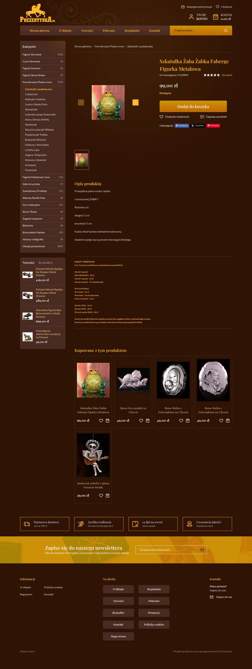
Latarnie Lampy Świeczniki (40, 114)
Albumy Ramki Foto (43, 198)
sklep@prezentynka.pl (199, 7)
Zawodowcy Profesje (43, 191)
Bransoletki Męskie (43, 232)
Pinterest (215, 126)
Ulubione (226, 7)
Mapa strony (118, 636)
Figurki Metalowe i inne (43, 177)
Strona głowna (39, 30)
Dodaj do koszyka (193, 106)
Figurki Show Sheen (43, 75)
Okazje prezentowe (43, 246)
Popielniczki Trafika (36, 134)
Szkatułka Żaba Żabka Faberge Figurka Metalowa (93, 410)
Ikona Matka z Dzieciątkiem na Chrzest (173, 410)
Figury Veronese (43, 54)
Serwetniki (31, 109)
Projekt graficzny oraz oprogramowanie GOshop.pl (203, 651)
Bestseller (118, 612)
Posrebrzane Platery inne (43, 82)
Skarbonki (31, 124)
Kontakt (154, 30)
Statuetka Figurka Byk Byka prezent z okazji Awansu (48, 313)
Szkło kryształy (43, 184)
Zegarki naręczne (43, 219)
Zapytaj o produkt (216, 116)
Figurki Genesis (43, 68)
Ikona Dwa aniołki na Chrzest (133, 410)
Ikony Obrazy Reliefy (37, 119)
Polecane (109, 30)
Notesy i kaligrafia (43, 239)
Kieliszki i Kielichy (35, 99)
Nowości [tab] (28, 263)
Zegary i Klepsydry (36, 155)
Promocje (154, 612)
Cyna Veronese (43, 61)
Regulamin (132, 30)
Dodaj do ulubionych (177, 116)
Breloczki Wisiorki (35, 140)
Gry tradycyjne (43, 205)
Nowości (87, 30)
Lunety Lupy (32, 150)
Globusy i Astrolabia (37, 145)
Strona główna (83, 46)
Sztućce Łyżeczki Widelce (39, 129)
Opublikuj (199, 126)
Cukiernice (31, 94)
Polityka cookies (53, 587)
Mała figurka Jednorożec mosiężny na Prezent (48, 334)
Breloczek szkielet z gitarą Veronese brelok (93, 485)
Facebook (183, 126)
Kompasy (30, 165)
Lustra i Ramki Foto (36, 104)
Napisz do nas (224, 597)
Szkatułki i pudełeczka (38, 89)
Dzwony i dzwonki (35, 160)
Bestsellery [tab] (45, 263)
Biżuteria (43, 225)
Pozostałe (31, 170)
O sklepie (65, 30)
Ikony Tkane (43, 212)
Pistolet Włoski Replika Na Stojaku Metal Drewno (49, 272)
